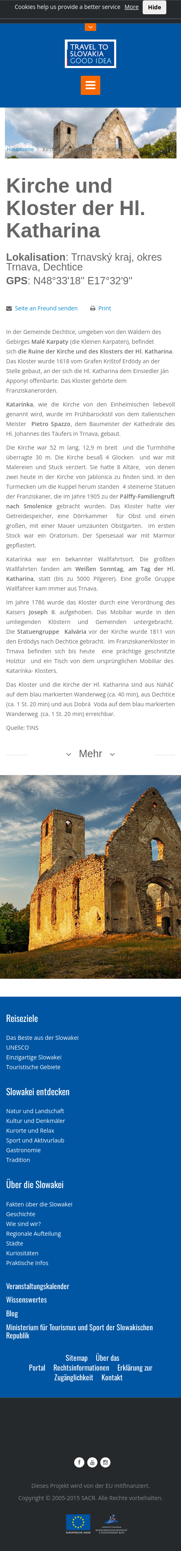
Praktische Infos (27, 1263)
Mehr (91, 753)
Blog (12, 1313)
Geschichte (20, 1214)
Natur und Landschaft (35, 1111)
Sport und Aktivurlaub (35, 1140)
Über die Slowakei (35, 1184)
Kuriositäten (22, 1253)
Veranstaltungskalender (37, 1286)
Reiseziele (22, 1017)
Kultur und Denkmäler (35, 1121)
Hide (154, 7)
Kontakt (112, 1377)
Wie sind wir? (23, 1224)
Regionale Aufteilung (33, 1233)
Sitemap (77, 1357)
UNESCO (17, 1047)
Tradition (18, 1160)
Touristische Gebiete (33, 1067)
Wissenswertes (26, 1299)
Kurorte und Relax (30, 1130)
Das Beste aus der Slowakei (42, 1037)
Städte (14, 1243)
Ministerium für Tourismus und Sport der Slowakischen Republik (79, 1331)
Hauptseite (20, 149)
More (131, 7)
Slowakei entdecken (38, 1091)
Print (104, 308)
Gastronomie (23, 1150)
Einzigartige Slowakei (34, 1057)
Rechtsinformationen (81, 1367)
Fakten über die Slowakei (39, 1204)
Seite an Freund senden (46, 308)
